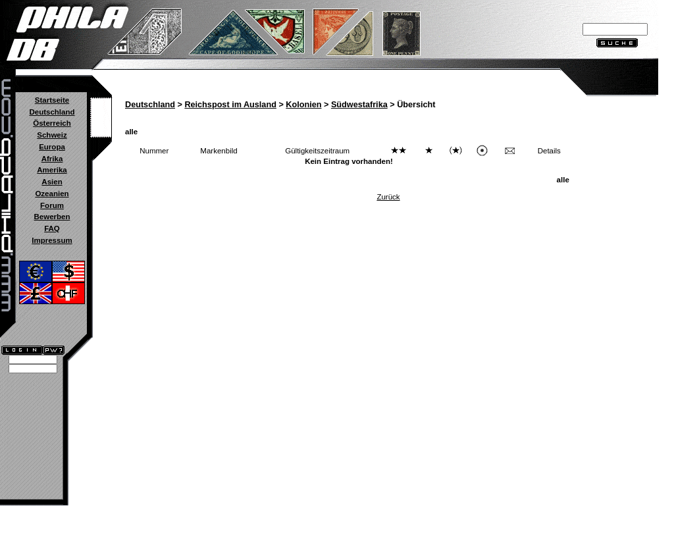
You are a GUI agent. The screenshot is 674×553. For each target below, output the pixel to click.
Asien (51, 182)
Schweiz (51, 135)
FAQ (52, 228)
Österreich (52, 123)
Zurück (388, 197)
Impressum (52, 240)
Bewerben (52, 217)
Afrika (52, 159)
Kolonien (303, 104)
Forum (52, 205)
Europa (52, 147)
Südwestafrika (359, 104)
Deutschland (51, 112)
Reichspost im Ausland (230, 104)
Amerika (51, 170)
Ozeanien (51, 194)
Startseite (52, 100)
